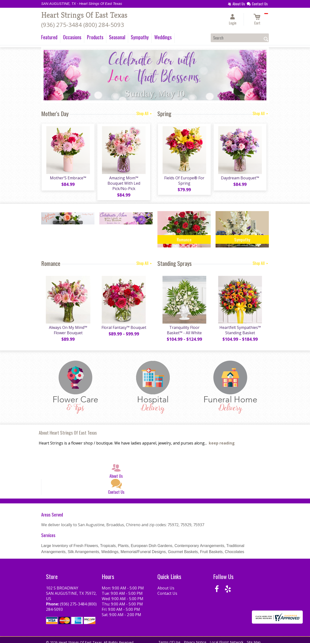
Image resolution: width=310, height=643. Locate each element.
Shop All (144, 113)
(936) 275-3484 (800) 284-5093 (82, 25)
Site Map (254, 638)
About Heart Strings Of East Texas (68, 428)
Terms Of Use (169, 638)
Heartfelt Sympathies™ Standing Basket (240, 326)
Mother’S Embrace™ (68, 178)
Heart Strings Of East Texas (84, 15)
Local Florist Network (226, 638)
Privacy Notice (195, 638)
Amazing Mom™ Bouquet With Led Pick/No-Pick (124, 181)
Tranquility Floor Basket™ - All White (184, 326)
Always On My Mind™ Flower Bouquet (68, 326)
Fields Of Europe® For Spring (184, 181)
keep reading (222, 439)
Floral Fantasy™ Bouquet (123, 323)
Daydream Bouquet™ (240, 178)
